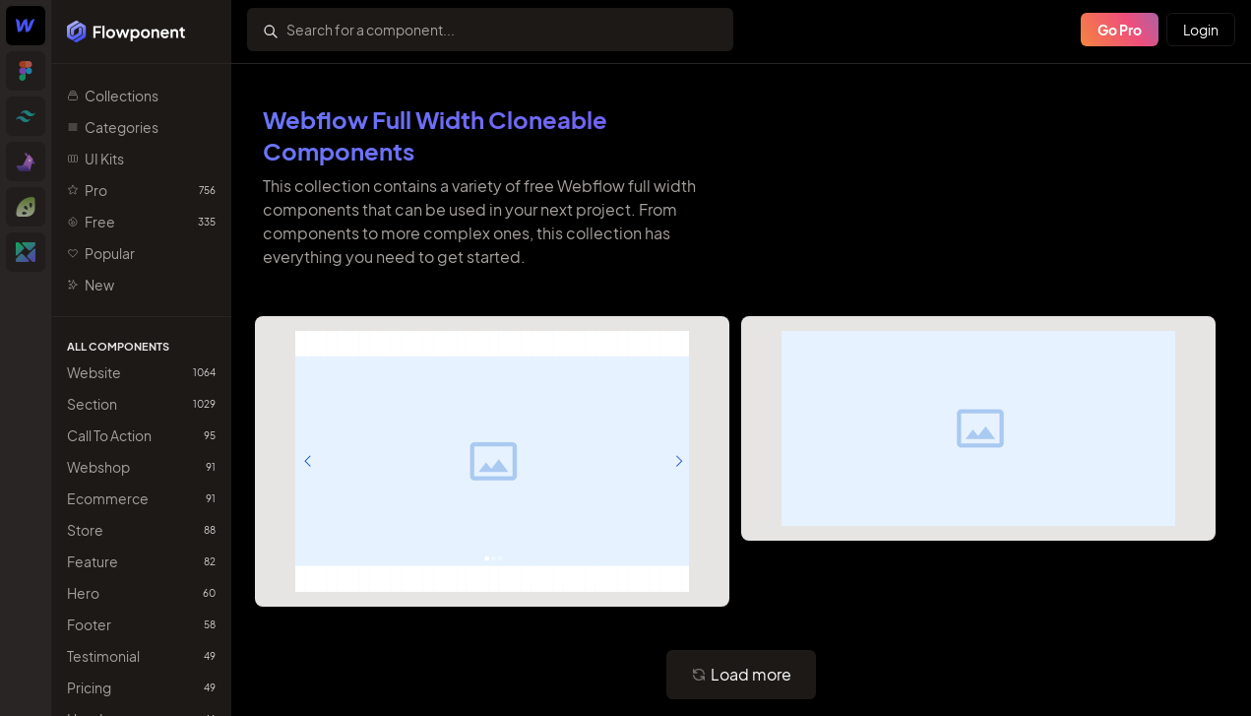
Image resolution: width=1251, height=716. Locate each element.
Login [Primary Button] (1201, 29)
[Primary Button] (741, 674)
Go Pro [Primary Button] (1119, 29)
